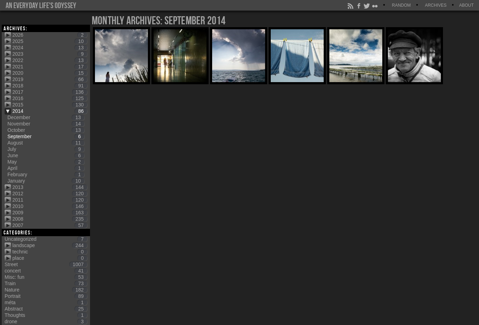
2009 (49, 212)
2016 (49, 98)
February (45, 174)
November (45, 124)
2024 (49, 47)
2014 (49, 111)
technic (49, 252)
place (49, 258)
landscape (49, 245)
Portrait (46, 296)
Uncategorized (46, 239)
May (45, 162)
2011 (49, 200)
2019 (49, 79)
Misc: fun (46, 277)
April (45, 168)
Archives (436, 5)
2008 (49, 219)
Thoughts (46, 315)
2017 (49, 92)
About (466, 5)
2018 (49, 85)
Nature (46, 290)
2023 (49, 54)
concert (46, 271)
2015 (49, 105)
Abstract (46, 309)
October (45, 130)
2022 (49, 60)
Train (46, 283)
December (45, 117)
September (45, 136)
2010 (49, 206)
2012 (49, 193)
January (45, 181)
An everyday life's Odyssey (41, 5)
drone (46, 321)
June (45, 155)
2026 (49, 35)
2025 (49, 41)
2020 (49, 73)
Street (46, 264)
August (45, 143)
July (45, 149)
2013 (49, 187)
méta (46, 302)
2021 (49, 66)
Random (401, 5)
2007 (49, 225)
